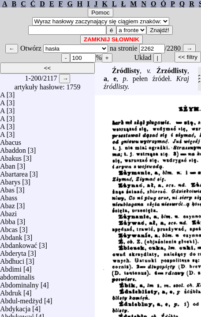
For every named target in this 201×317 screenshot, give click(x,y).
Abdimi (11, 267)
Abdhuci (12, 259)
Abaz (7, 203)
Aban (7, 164)
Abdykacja (15, 306)
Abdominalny (19, 283)
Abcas (9, 227)
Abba (7, 219)
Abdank (11, 235)
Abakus (11, 156)
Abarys (10, 180)
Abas (7, 188)
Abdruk (11, 291)
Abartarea (14, 172)
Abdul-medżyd (21, 298)
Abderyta (13, 251)
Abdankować (18, 243)
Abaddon (13, 148)
